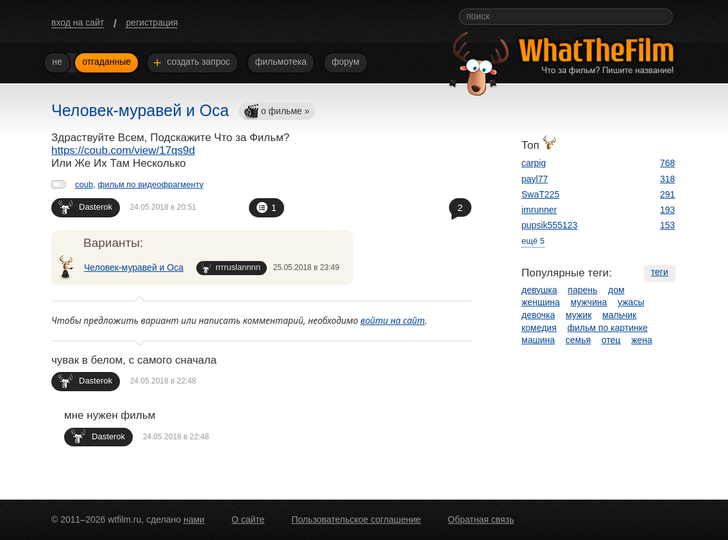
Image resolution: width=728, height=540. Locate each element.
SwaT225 (540, 194)
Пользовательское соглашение (356, 519)
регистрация (152, 22)
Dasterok (85, 206)
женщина (540, 302)
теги (659, 272)
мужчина (589, 302)
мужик (578, 315)
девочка (538, 315)
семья (578, 340)
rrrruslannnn (230, 267)
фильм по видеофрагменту (150, 184)
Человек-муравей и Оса (133, 267)
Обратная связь (481, 519)
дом (616, 290)
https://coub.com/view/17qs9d (123, 150)
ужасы (631, 302)
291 (667, 194)
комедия (539, 328)
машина (538, 340)
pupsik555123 (549, 225)
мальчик (619, 315)
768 (667, 163)
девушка (539, 290)
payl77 (534, 179)
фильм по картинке (608, 328)
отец (611, 340)
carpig (533, 163)
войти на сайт (392, 320)
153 (667, 225)
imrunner (539, 210)
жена (641, 340)
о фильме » (276, 112)
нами (194, 519)
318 (667, 179)
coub (84, 184)
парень (582, 290)
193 (667, 210)
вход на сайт (77, 22)
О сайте (248, 519)
